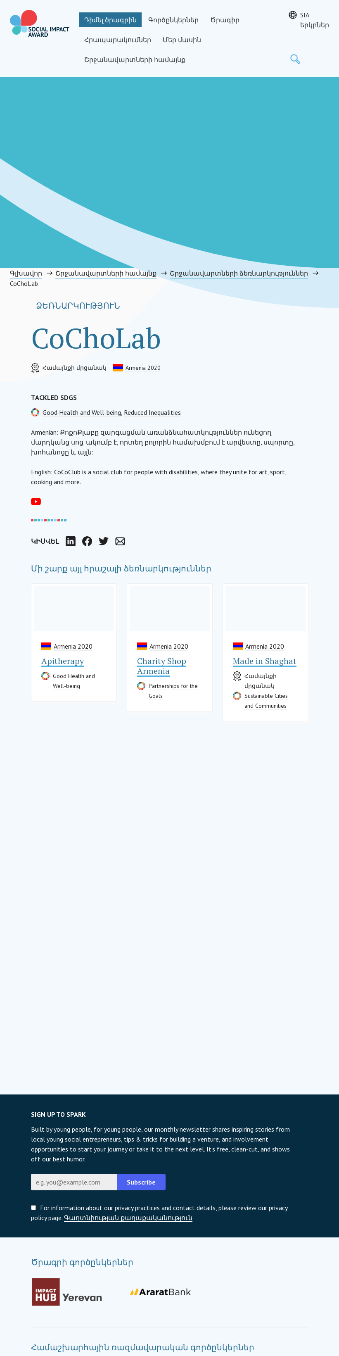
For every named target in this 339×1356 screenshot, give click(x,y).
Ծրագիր (224, 20)
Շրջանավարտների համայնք (134, 59)
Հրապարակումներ (117, 40)
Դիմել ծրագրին (110, 20)
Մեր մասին (182, 40)
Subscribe (141, 1182)
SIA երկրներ (314, 20)
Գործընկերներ (173, 20)
